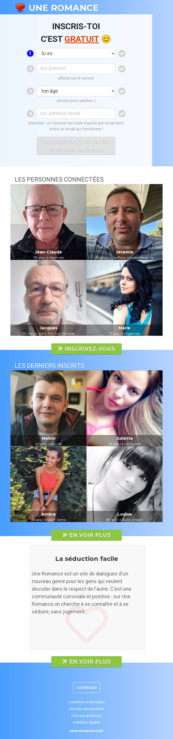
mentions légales (86, 722)
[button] (25, 599)
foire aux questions (87, 716)
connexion (87, 687)
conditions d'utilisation (87, 702)
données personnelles (86, 709)
